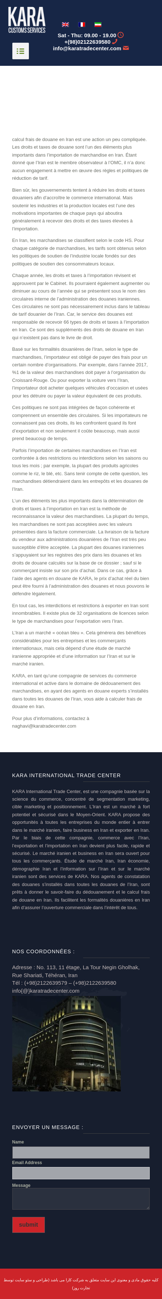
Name (18, 1142)
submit (28, 1225)
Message (21, 1185)
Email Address (27, 1162)
